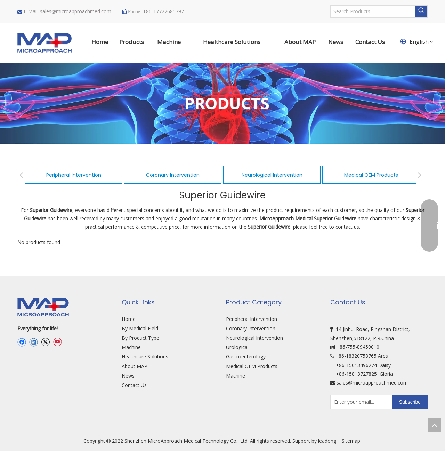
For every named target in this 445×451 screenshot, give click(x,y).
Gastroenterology (246, 356)
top (434, 425)
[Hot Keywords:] (421, 11)
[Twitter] (45, 342)
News (128, 375)
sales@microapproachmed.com (75, 11)
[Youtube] (57, 342)
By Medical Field (140, 328)
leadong (327, 440)
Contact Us (134, 385)
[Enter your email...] (360, 402)
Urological (237, 347)
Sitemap (352, 440)
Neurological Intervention (272, 175)
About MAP (134, 366)
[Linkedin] (33, 342)
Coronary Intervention (173, 175)
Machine (131, 347)
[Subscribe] (410, 402)
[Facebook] (21, 342)
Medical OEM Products (371, 175)
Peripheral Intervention (73, 175)
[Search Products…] (373, 11)
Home (129, 319)
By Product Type (140, 337)
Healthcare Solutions (145, 356)
